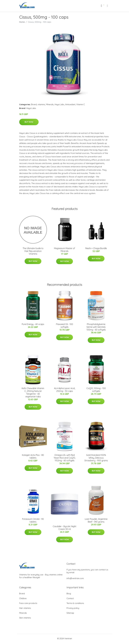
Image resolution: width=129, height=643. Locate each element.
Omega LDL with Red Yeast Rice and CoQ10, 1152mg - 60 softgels (64, 458)
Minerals (50, 104)
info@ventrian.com (75, 578)
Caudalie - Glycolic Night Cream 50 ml (64, 527)
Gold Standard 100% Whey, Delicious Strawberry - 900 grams (96, 458)
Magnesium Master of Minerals (64, 249)
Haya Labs (59, 104)
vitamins (41, 104)
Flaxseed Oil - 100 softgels (64, 325)
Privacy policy (73, 608)
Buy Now (29, 122)
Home (22, 22)
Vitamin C (80, 104)
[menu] (107, 5)
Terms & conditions (75, 603)
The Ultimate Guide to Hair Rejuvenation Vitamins (33, 251)
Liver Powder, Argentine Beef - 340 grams (96, 520)
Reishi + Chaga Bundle (96, 248)
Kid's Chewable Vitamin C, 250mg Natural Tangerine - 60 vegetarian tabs (33, 392)
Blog (69, 593)
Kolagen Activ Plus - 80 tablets (33, 456)
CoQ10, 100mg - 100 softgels (96, 389)
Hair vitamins (25, 608)
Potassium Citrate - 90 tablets (33, 520)
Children (23, 598)
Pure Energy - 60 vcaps (33, 324)
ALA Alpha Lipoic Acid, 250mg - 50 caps (64, 389)
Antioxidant (70, 104)
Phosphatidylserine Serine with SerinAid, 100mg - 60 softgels (96, 327)
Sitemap (70, 613)
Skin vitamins (25, 618)
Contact (70, 598)
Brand (34, 104)
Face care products (28, 603)
